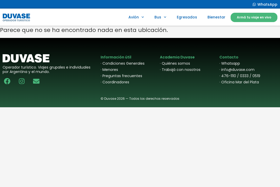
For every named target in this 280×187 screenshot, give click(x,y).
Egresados (187, 17)
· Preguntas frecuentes (121, 75)
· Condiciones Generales (123, 63)
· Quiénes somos (175, 63)
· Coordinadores (115, 82)
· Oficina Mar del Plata (239, 82)
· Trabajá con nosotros (180, 69)
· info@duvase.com (237, 69)
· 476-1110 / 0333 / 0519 (239, 75)
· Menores (109, 69)
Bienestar (216, 17)
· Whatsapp (229, 63)
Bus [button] (160, 17)
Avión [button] (136, 17)
